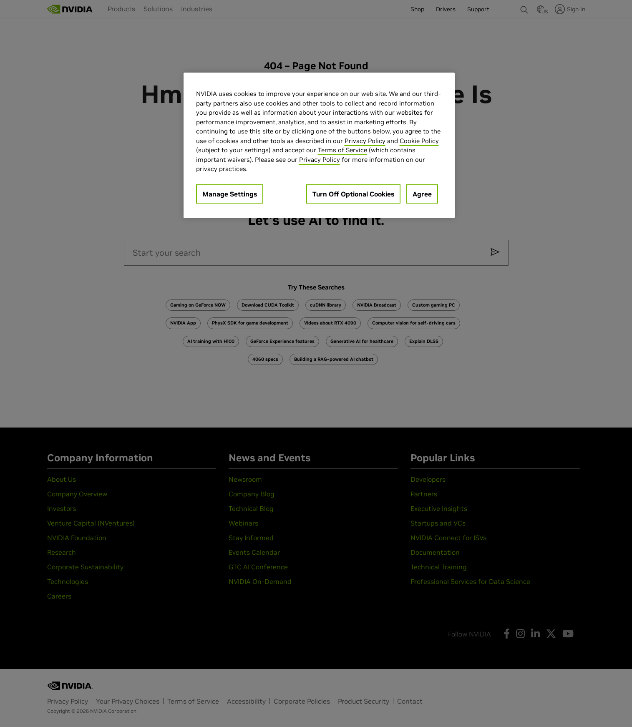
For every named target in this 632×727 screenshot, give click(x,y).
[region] (319, 145)
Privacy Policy (365, 141)
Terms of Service (342, 150)
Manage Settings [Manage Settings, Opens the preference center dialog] (229, 194)
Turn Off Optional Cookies (353, 194)
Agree (422, 194)
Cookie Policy (419, 141)
